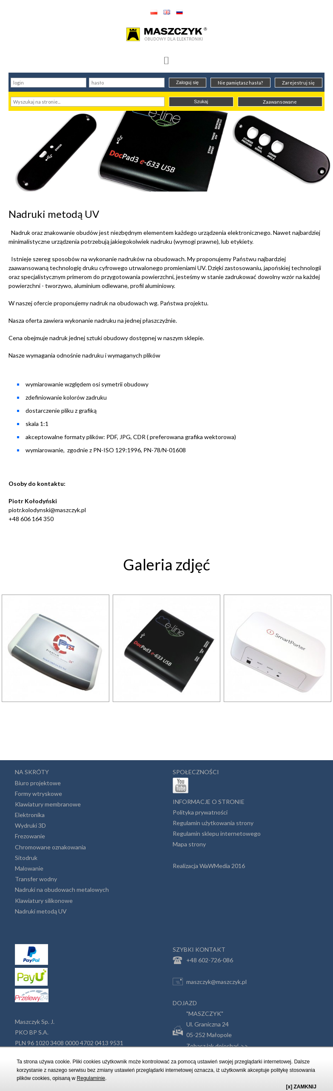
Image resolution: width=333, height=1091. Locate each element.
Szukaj (201, 101)
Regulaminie (91, 1078)
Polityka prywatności (200, 812)
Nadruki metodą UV (41, 911)
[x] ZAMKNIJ (301, 1087)
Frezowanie (30, 836)
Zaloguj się (187, 82)
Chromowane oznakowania (50, 847)
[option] (55, 671)
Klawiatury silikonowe (44, 900)
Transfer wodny (36, 878)
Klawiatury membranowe (48, 804)
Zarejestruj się (298, 82)
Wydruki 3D (30, 825)
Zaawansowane (280, 101)
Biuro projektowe (38, 783)
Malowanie (29, 868)
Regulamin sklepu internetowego (217, 833)
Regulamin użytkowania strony (213, 822)
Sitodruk (26, 857)
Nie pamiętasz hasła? (240, 82)
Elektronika (30, 814)
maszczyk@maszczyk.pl (210, 981)
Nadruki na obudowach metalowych (62, 889)
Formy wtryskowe (38, 793)
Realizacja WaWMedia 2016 (209, 865)
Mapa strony (189, 844)
